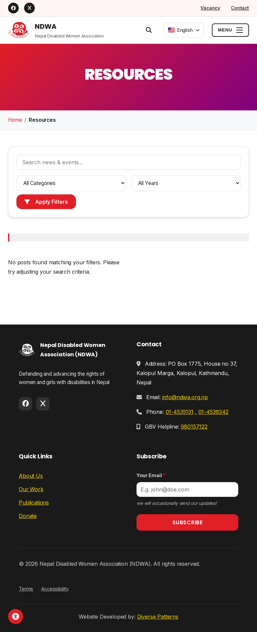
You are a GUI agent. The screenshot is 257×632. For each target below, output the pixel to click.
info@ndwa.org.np (185, 397)
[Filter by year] (186, 183)
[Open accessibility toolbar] (15, 616)
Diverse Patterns (157, 616)
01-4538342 (213, 412)
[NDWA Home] (56, 30)
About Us (31, 475)
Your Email (151, 475)
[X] (29, 8)
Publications (34, 502)
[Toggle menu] (230, 29)
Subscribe (187, 522)
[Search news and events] (128, 162)
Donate (28, 516)
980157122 (194, 426)
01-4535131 (179, 412)
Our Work (31, 489)
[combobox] (184, 30)
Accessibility (55, 589)
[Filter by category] (71, 183)
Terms (26, 589)
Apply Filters (46, 201)
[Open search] (149, 29)
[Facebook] (13, 8)
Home (15, 120)
